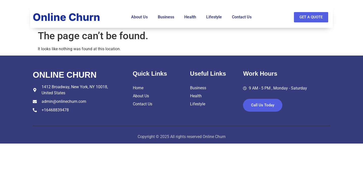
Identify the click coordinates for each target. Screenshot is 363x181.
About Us (139, 17)
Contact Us (242, 17)
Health (190, 17)
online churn (65, 74)
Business (166, 17)
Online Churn (66, 17)
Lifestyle (214, 17)
